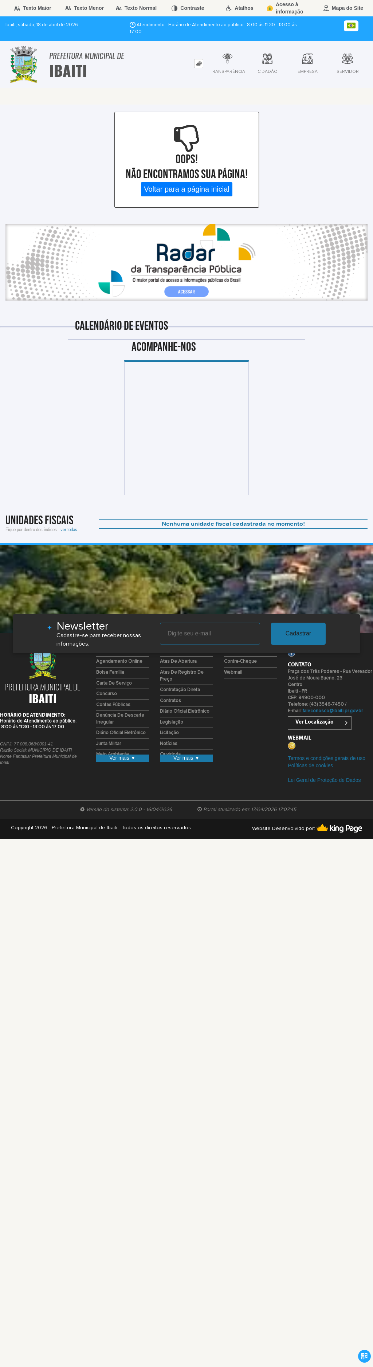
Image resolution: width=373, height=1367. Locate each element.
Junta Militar (108, 743)
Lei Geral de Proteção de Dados (324, 780)
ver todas (68, 529)
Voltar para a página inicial (186, 189)
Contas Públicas (113, 704)
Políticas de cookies (310, 765)
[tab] (198, 63)
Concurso (106, 694)
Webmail (233, 672)
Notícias (168, 743)
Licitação (169, 732)
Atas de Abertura (178, 661)
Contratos (170, 700)
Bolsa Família (110, 672)
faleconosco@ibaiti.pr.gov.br (333, 711)
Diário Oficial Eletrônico (121, 732)
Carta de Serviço (114, 683)
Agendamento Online (119, 661)
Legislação (171, 722)
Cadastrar (298, 633)
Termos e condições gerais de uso (326, 758)
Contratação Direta (180, 690)
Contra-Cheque (240, 661)
